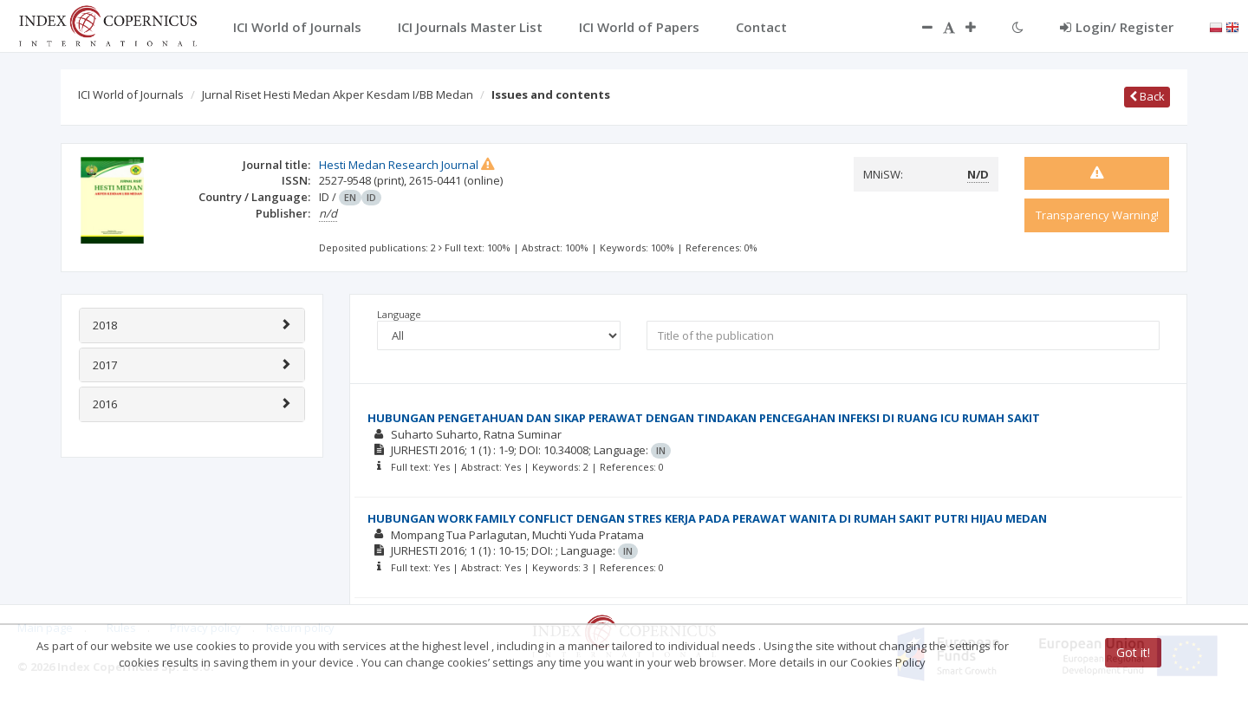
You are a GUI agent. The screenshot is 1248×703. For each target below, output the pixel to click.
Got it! (1133, 652)
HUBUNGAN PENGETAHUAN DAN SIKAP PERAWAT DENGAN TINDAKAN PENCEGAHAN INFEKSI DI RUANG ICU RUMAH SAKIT (703, 418)
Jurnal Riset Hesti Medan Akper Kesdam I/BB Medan (337, 94)
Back (1147, 96)
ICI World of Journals (131, 94)
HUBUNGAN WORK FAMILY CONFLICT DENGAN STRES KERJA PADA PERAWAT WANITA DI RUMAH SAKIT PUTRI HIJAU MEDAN (707, 518)
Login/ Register (1116, 27)
